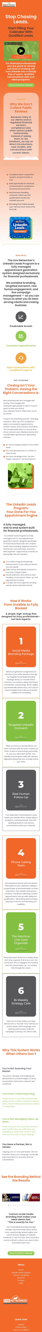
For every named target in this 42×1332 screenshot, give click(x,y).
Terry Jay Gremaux (15, 43)
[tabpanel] (11, 1197)
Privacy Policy (21, 1327)
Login (21, 1283)
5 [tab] (18, 1205)
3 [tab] (13, 1205)
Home (21, 1270)
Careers (21, 1324)
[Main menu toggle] (37, 4)
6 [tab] (20, 1205)
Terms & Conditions (21, 1275)
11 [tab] (31, 1205)
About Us (21, 1278)
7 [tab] (22, 1205)
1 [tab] (9, 1205)
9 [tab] (27, 1205)
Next (38, 1198)
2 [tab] (11, 1205)
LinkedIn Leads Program (21, 1272)
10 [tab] (29, 1205)
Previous (4, 1198)
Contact (21, 1280)
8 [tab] (24, 1205)
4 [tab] (15, 1205)
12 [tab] (33, 1205)
